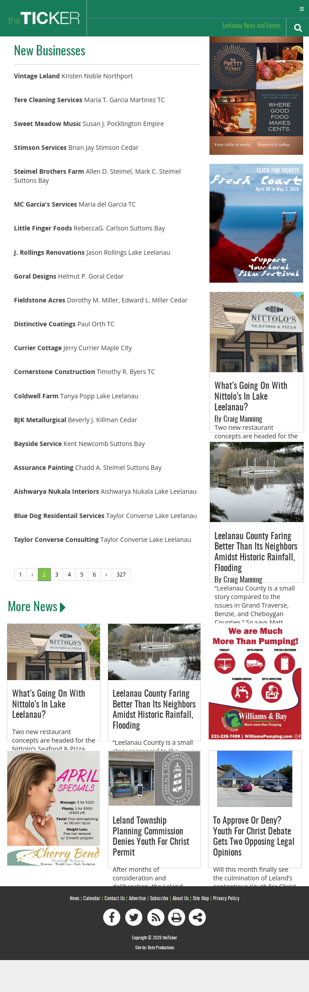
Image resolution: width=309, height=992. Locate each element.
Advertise (137, 898)
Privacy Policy (226, 898)
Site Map (201, 898)
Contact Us (115, 898)
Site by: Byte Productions (154, 947)
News (74, 898)
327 (121, 574)
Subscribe (159, 898)
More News (37, 607)
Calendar (91, 898)
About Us (181, 898)
